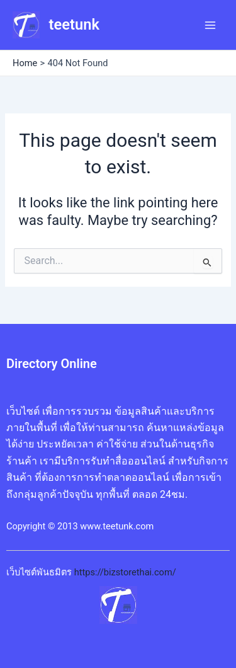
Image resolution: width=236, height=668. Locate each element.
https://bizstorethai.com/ (125, 572)
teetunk (74, 24)
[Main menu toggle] (210, 25)
